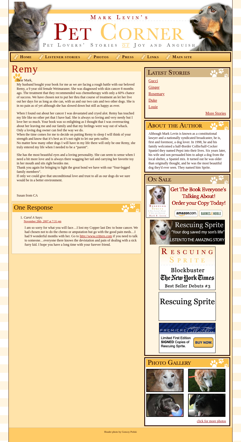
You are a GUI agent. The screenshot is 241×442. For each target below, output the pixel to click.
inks (153, 57)
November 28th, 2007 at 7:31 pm (42, 221)
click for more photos (211, 421)
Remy (25, 69)
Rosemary (157, 94)
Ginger (154, 87)
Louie (153, 107)
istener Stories (62, 57)
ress (128, 57)
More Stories (215, 113)
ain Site (182, 57)
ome (26, 57)
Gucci (153, 81)
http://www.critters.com (96, 236)
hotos (101, 57)
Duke (153, 100)
